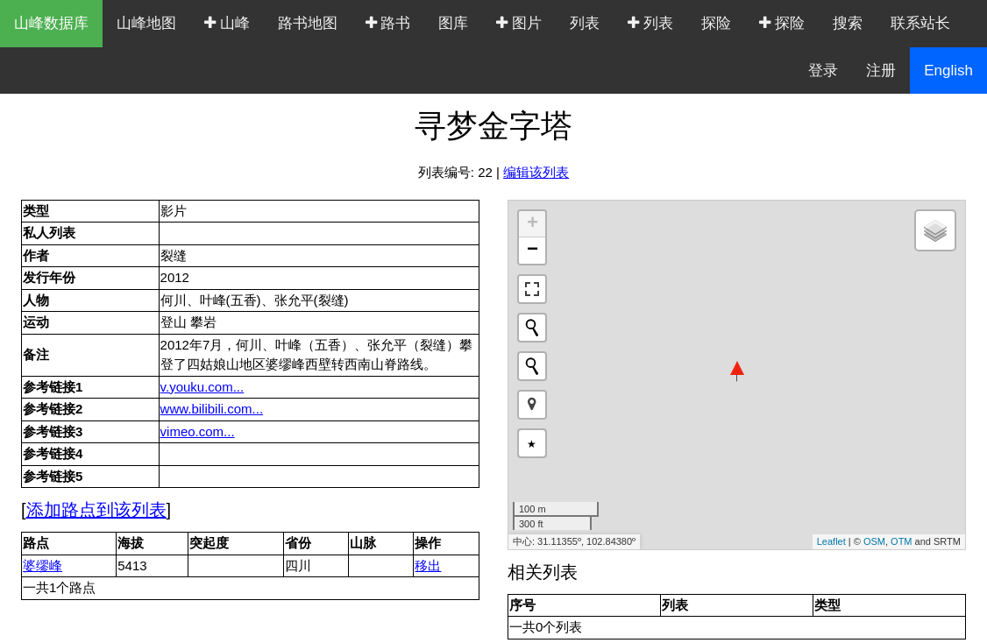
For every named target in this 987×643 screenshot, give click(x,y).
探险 (716, 23)
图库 (453, 23)
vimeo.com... (197, 431)
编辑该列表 (536, 172)
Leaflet (831, 541)
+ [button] (532, 224)
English (948, 70)
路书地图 (307, 23)
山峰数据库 (51, 23)
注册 (881, 70)
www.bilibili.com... (212, 408)
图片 (519, 23)
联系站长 (920, 23)
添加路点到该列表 (96, 509)
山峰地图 (146, 23)
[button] (532, 405)
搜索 (848, 23)
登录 (823, 70)
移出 (428, 565)
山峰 (227, 23)
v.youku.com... (202, 386)
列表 (585, 23)
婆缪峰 (42, 565)
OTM (901, 541)
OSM (874, 541)
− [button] (532, 250)
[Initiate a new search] (532, 327)
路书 (388, 23)
